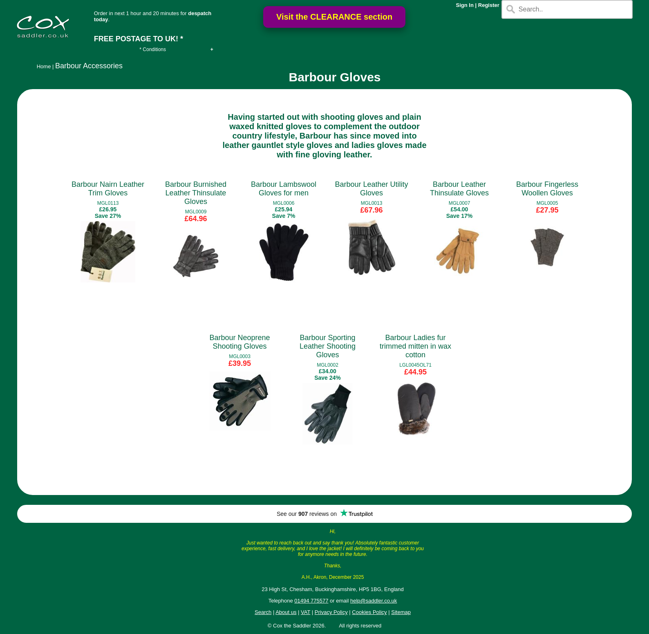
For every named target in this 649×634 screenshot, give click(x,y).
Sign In (465, 5)
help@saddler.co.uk (373, 601)
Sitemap (401, 612)
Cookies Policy (369, 612)
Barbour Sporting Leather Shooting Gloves (328, 346)
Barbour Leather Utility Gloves (371, 188)
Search (263, 612)
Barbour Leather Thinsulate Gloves (459, 188)
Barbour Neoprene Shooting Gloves (239, 342)
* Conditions (152, 49)
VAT (305, 612)
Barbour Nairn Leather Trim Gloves (108, 188)
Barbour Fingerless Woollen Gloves (547, 188)
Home (44, 66)
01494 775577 (311, 601)
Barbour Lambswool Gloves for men (283, 188)
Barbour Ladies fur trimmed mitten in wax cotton (415, 346)
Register (488, 5)
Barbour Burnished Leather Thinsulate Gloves (195, 193)
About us (285, 612)
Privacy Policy (331, 612)
